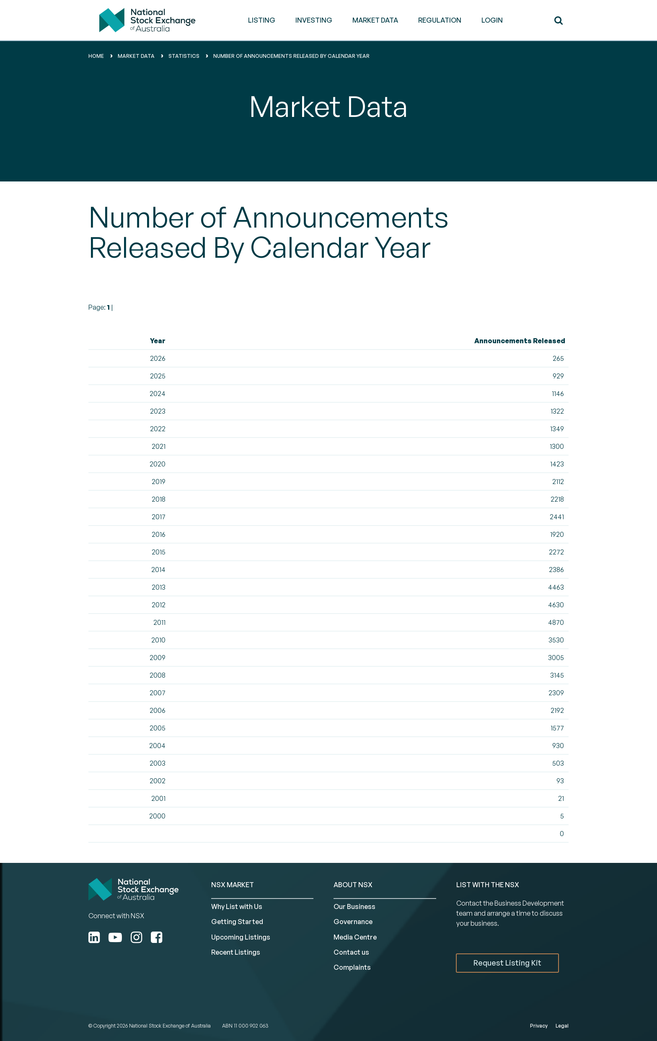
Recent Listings (235, 952)
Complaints (352, 967)
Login (492, 20)
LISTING (261, 20)
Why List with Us (236, 906)
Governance (353, 921)
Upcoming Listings (240, 937)
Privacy (539, 1026)
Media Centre (355, 937)
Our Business (354, 906)
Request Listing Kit (507, 962)
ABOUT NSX (353, 884)
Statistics (183, 56)
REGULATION (439, 20)
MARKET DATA (375, 20)
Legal (562, 1026)
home (96, 56)
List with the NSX (487, 884)
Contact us (351, 952)
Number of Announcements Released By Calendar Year (291, 56)
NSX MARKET (232, 884)
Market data (136, 56)
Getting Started (237, 921)
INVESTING (313, 20)
